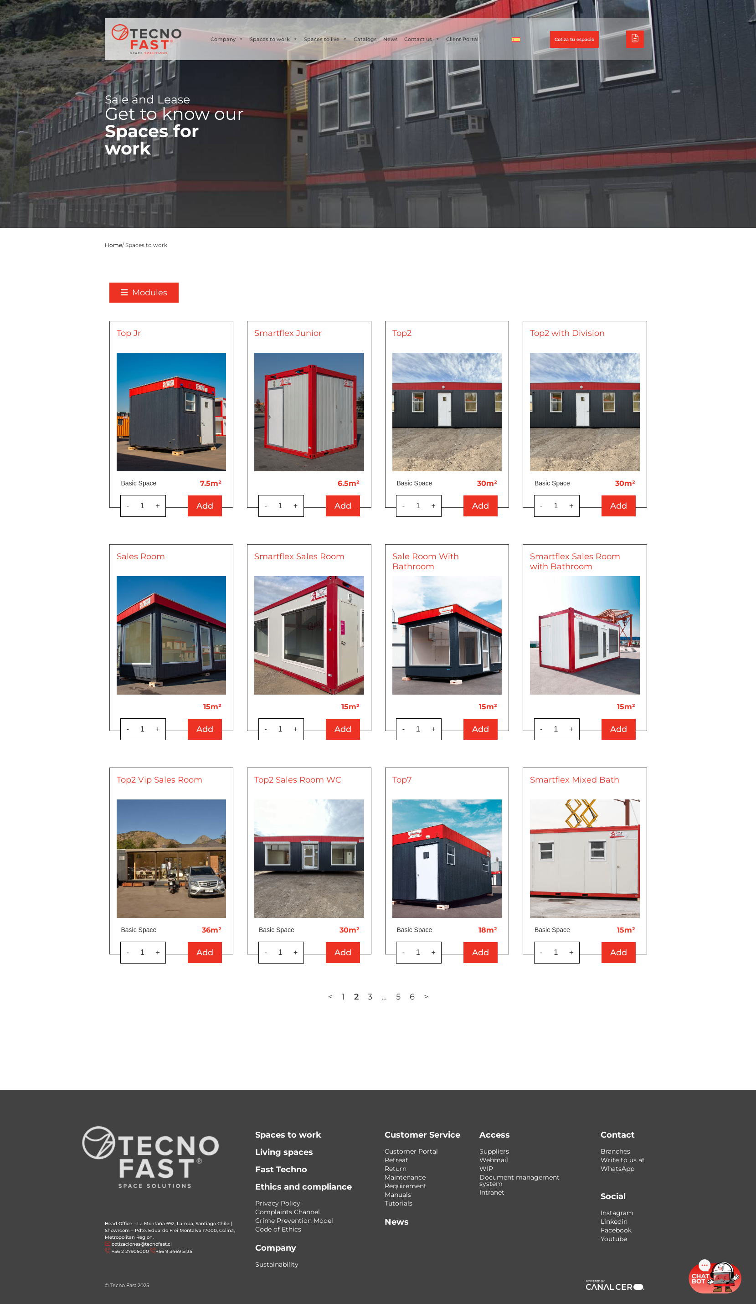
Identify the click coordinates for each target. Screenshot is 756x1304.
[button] (171, 293)
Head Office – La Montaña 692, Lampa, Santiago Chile (167, 1224)
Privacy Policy (277, 1203)
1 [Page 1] (370, 997)
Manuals (398, 1195)
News (390, 39)
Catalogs (365, 39)
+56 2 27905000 (130, 1251)
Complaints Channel (287, 1212)
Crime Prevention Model (294, 1220)
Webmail (493, 1160)
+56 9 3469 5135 (174, 1251)
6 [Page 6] (439, 997)
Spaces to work (274, 39)
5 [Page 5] (425, 997)
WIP (486, 1169)
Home (113, 245)
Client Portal (462, 39)
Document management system (519, 1180)
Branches (615, 1151)
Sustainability (276, 1264)
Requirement (406, 1186)
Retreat (396, 1160)
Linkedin (614, 1221)
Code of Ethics (278, 1229)
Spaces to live (325, 39)
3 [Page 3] (397, 997)
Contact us (422, 39)
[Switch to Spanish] (516, 39)
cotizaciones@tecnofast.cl (142, 1244)
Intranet (491, 1192)
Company (227, 39)
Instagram (617, 1213)
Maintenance (405, 1177)
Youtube (614, 1239)
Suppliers (494, 1151)
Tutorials (398, 1203)
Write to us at (623, 1160)
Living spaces (284, 1152)
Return (395, 1169)
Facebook (616, 1230)
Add (232, 506)
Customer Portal (411, 1151)
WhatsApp (617, 1169)
